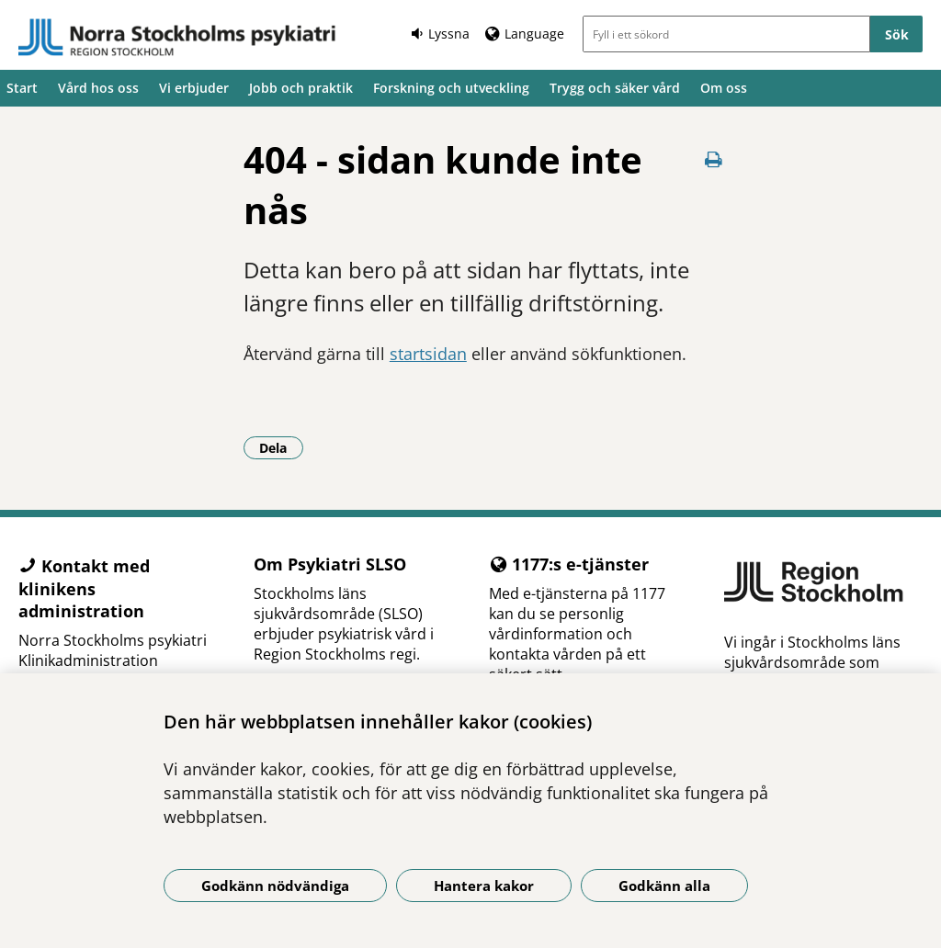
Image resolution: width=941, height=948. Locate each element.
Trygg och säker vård (615, 87)
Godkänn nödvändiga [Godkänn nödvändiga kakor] (275, 885)
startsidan (428, 354)
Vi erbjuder (194, 87)
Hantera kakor (484, 885)
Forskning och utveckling (451, 87)
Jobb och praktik (301, 87)
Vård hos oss (98, 87)
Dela (281, 447)
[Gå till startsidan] (177, 37)
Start (22, 87)
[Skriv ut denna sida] (713, 159)
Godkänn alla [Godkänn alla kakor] (664, 885)
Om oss (723, 87)
